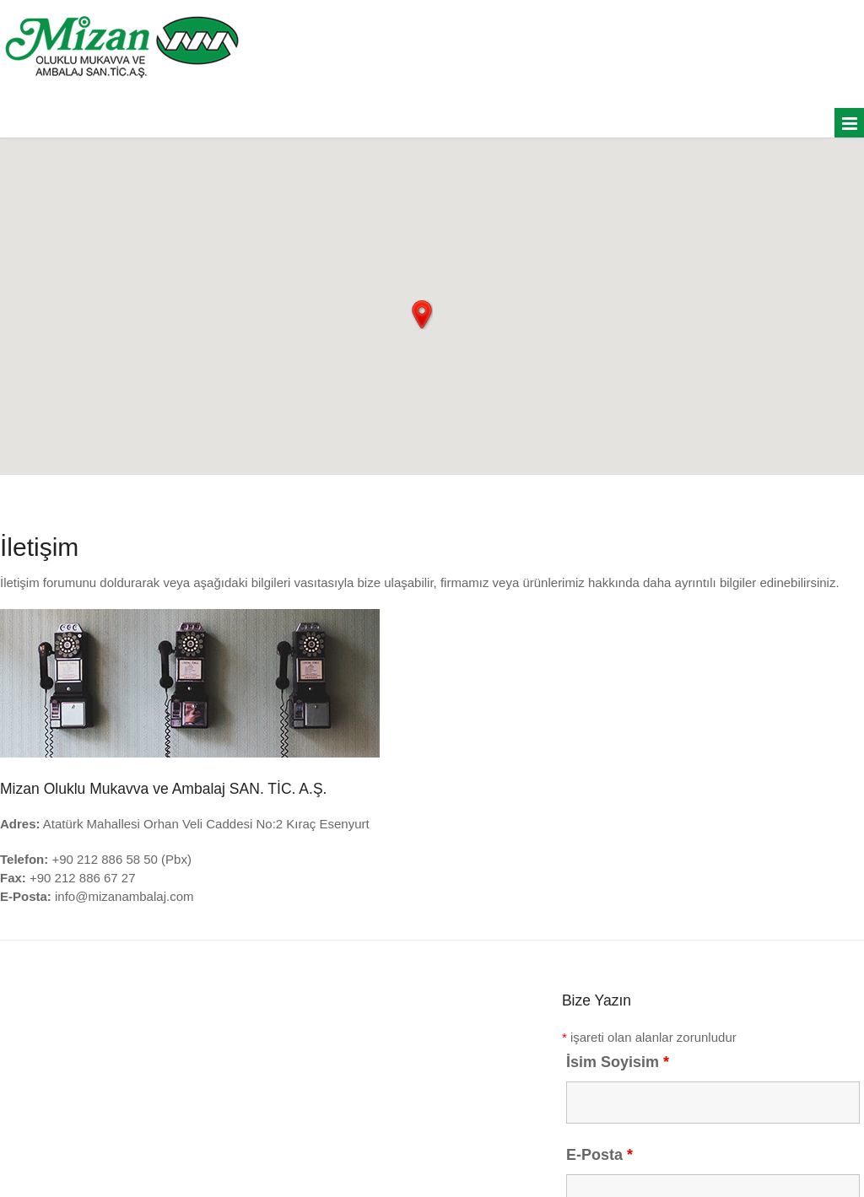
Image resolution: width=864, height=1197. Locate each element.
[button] (422, 314)
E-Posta (599, 1154)
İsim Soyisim (617, 1062)
